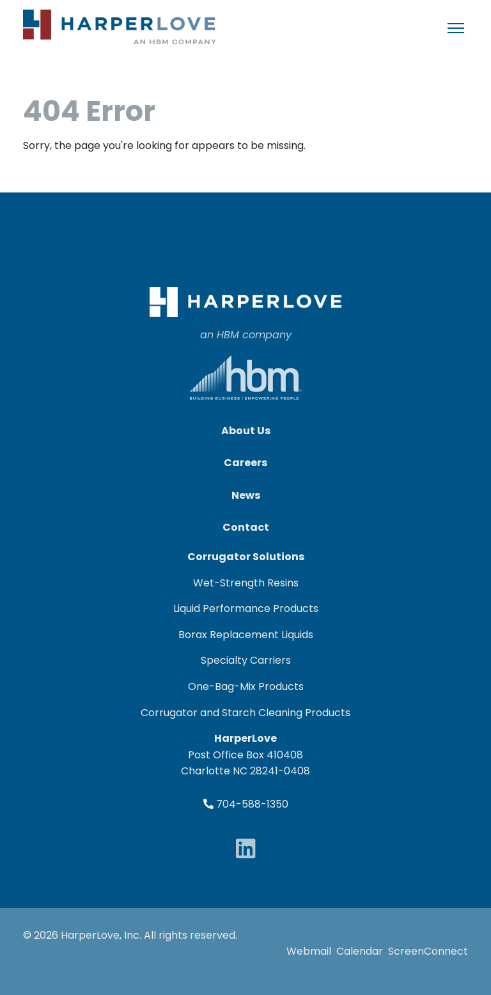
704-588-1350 (245, 804)
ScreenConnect (428, 951)
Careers (245, 462)
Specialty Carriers (246, 660)
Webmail (308, 951)
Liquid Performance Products (245, 608)
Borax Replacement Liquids (245, 634)
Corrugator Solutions (245, 556)
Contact (245, 527)
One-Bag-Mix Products (246, 686)
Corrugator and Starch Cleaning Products (245, 712)
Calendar (359, 951)
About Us (245, 430)
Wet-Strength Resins (246, 583)
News (245, 495)
